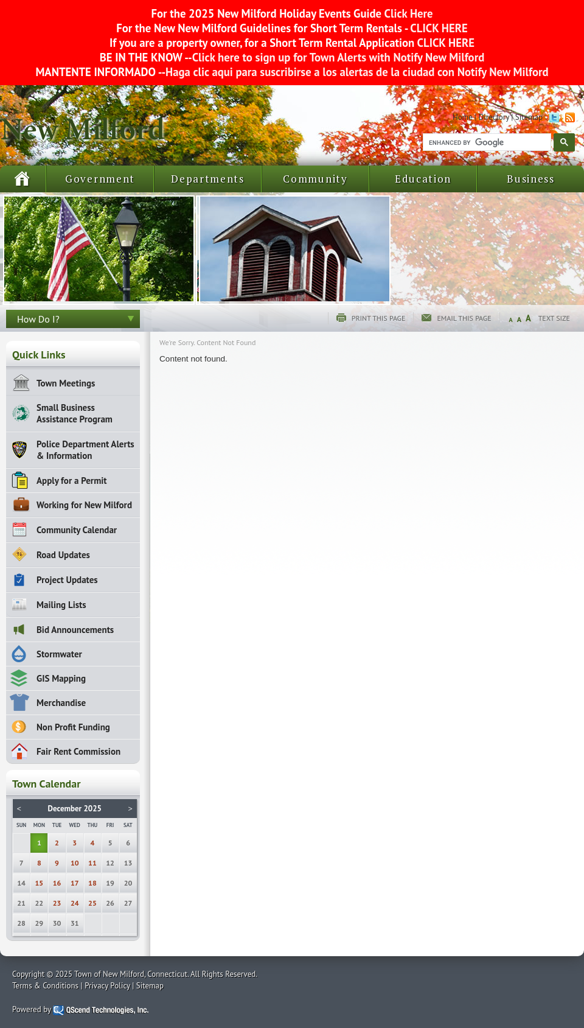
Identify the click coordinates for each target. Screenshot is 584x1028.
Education (423, 179)
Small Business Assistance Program (74, 413)
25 (92, 902)
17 (75, 882)
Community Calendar (76, 530)
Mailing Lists (61, 604)
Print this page (379, 318)
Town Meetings (65, 383)
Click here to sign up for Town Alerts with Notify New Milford (338, 57)
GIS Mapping (61, 678)
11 (92, 862)
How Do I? (38, 319)
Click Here (408, 13)
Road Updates (63, 555)
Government (100, 179)
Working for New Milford (84, 505)
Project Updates (67, 580)
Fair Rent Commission (78, 751)
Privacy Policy (107, 986)
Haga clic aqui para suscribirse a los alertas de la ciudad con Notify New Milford (356, 72)
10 (75, 862)
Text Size (554, 318)
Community (315, 179)
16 (57, 882)
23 (57, 902)
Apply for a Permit (71, 480)
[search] (486, 142)
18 (92, 882)
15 (39, 882)
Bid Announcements (75, 629)
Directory (494, 117)
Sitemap (529, 117)
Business (531, 179)
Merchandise (61, 702)
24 (75, 902)
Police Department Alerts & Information (85, 449)
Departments (208, 179)
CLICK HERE (438, 28)
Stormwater (59, 654)
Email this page (464, 318)
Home (463, 117)
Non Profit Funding (73, 727)
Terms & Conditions (45, 986)
